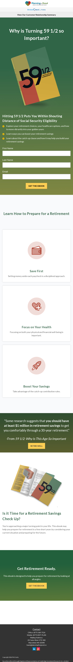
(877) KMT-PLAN (39, 635)
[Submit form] (36, 186)
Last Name (7, 160)
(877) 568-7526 (39, 632)
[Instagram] (38, 648)
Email (5, 171)
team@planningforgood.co (36, 645)
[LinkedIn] (34, 648)
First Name (7, 148)
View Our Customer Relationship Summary (36, 15)
